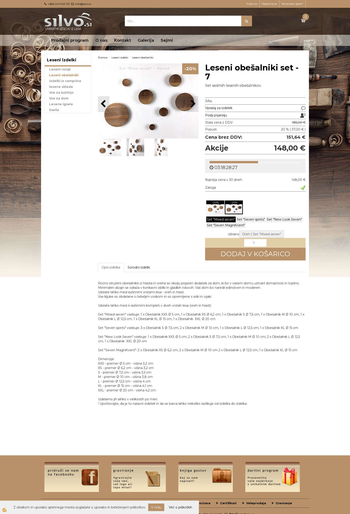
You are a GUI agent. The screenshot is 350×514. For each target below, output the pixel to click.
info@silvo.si (83, 4)
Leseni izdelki (120, 57)
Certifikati (228, 480)
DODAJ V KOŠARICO (255, 231)
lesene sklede (61, 87)
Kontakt (122, 40)
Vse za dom (59, 98)
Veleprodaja (256, 480)
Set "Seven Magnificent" (226, 202)
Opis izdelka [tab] (111, 244)
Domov (103, 57)
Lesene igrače (61, 104)
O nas (101, 40)
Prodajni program (70, 40)
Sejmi (167, 40)
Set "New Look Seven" (284, 196)
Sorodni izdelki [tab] (139, 244)
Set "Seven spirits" (251, 196)
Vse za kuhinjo (61, 93)
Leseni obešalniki (64, 75)
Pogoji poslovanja (139, 480)
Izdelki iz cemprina (65, 81)
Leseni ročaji (60, 69)
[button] (192, 104)
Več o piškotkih (180, 507)
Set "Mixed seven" (221, 196)
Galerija (146, 40)
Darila (54, 110)
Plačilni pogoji (175, 480)
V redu (156, 507)
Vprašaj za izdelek (218, 108)
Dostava (203, 480)
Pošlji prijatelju (216, 115)
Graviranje (284, 480)
